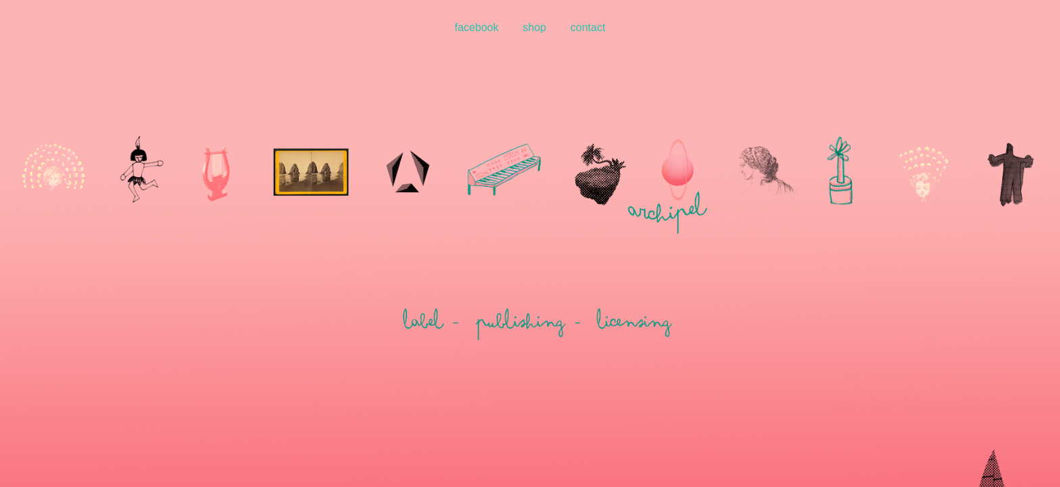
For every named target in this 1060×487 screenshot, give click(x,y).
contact (588, 27)
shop (534, 27)
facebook (477, 27)
